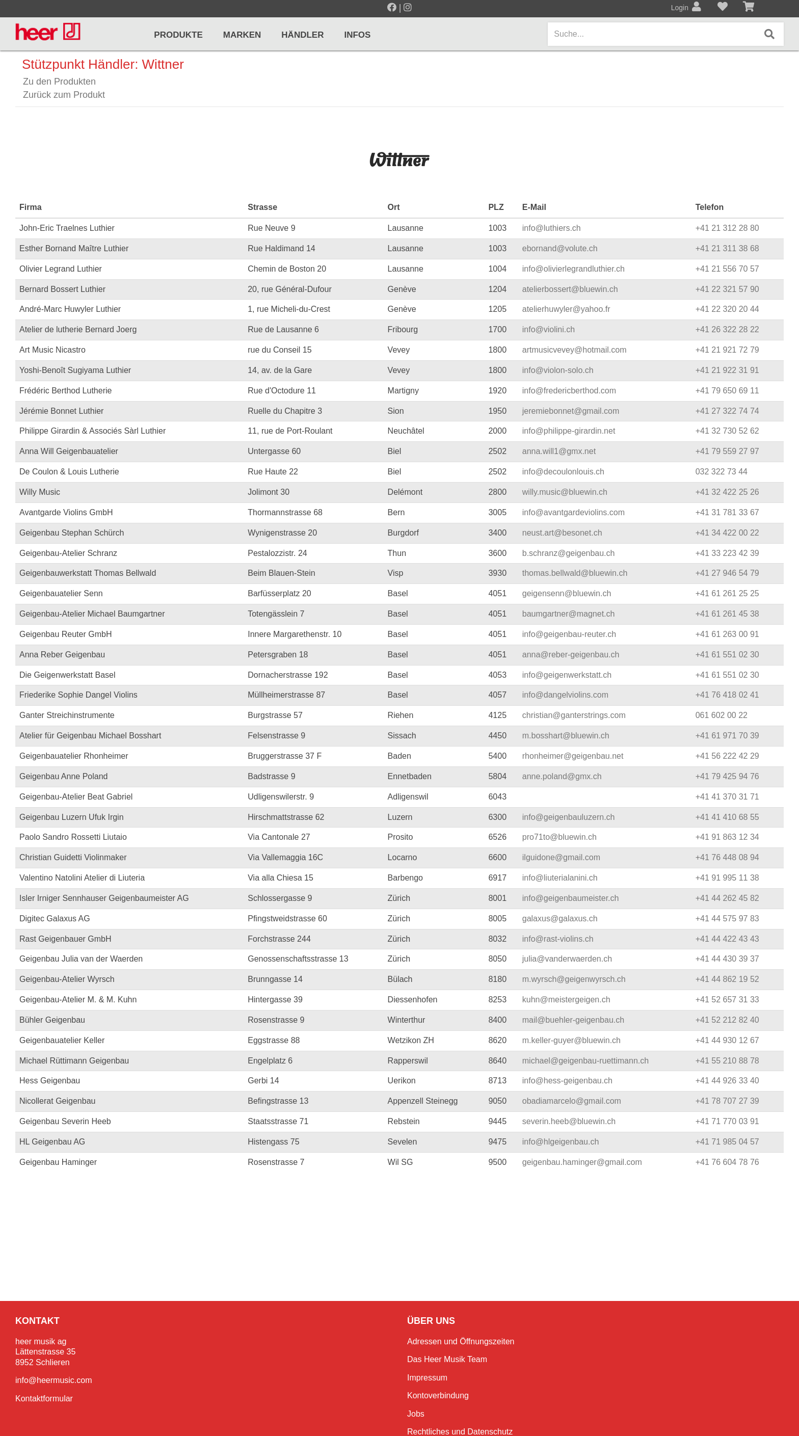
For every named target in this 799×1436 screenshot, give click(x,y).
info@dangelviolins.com (565, 694)
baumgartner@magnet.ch (568, 613)
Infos (357, 35)
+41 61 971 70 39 (727, 735)
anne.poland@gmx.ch (562, 776)
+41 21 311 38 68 (727, 248)
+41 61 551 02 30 (727, 654)
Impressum (427, 1377)
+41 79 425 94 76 (727, 776)
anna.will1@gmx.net (559, 451)
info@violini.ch (548, 329)
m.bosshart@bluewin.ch (565, 735)
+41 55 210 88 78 (727, 1060)
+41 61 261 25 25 (727, 593)
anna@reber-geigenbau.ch (571, 654)
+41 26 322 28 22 (727, 329)
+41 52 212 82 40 (727, 1020)
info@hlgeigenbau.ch (560, 1141)
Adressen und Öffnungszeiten (461, 1341)
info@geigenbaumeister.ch (570, 898)
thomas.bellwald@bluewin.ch (575, 573)
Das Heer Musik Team (447, 1359)
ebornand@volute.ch (560, 248)
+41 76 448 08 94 (727, 857)
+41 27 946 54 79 (727, 573)
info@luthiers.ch (551, 228)
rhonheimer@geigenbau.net (573, 756)
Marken (242, 35)
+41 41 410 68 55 (727, 817)
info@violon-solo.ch (558, 370)
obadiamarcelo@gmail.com (571, 1101)
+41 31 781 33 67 (727, 512)
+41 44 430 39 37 (727, 958)
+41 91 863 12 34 (727, 837)
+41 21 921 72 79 (727, 349)
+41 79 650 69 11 (727, 390)
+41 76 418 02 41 (727, 694)
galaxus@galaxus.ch (560, 918)
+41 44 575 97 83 (727, 918)
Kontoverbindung (438, 1395)
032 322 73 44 (722, 471)
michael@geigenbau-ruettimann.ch (585, 1060)
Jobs (415, 1414)
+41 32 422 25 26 (727, 492)
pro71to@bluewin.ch (559, 837)
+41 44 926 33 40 (727, 1080)
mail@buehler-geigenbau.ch (573, 1020)
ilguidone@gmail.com (561, 857)
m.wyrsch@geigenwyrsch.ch (574, 979)
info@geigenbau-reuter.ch (569, 634)
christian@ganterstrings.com (574, 715)
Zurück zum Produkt (64, 95)
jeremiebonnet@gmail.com (571, 411)
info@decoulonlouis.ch (563, 471)
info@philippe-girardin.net (569, 431)
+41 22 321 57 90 (727, 289)
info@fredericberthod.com (569, 390)
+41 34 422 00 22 (727, 532)
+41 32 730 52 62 (727, 431)
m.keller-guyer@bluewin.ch (571, 1040)
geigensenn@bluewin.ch (566, 593)
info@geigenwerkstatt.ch (566, 675)
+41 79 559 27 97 (727, 451)
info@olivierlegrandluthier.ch (573, 268)
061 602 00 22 (722, 715)
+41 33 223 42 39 (727, 553)
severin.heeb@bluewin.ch (569, 1121)
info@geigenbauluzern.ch (568, 817)
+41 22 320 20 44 (727, 309)
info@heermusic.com (53, 1380)
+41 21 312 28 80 (727, 228)
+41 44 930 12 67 (727, 1040)
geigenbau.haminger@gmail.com (582, 1162)
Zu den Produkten (59, 81)
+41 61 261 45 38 (727, 613)
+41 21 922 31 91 (727, 370)
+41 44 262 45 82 (727, 898)
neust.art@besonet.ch (562, 532)
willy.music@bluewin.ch (564, 492)
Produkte (178, 35)
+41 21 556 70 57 (727, 268)
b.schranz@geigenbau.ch (568, 553)
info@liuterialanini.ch (560, 877)
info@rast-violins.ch (558, 939)
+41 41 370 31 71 (727, 796)
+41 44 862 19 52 (727, 979)
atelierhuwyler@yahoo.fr (566, 309)
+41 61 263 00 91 (727, 634)
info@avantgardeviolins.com (573, 512)
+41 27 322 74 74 (727, 411)
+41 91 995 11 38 (727, 877)
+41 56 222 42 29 (727, 756)
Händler (302, 35)
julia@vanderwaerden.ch (567, 958)
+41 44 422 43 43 (727, 939)
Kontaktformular (44, 1398)
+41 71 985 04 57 (727, 1141)
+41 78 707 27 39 (727, 1101)
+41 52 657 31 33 (727, 999)
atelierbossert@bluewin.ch (570, 289)
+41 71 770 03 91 (727, 1121)
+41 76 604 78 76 (727, 1162)
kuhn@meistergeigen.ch (566, 999)
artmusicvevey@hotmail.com (574, 349)
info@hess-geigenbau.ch (567, 1080)
